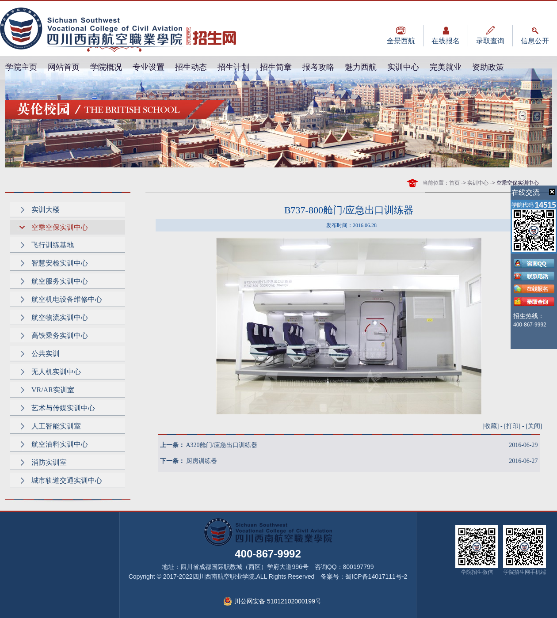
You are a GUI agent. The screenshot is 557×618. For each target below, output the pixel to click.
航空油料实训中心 (59, 444)
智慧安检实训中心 (59, 263)
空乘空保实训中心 (59, 227)
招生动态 (191, 67)
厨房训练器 (201, 461)
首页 (454, 183)
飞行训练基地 (52, 245)
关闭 (534, 426)
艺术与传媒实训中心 (63, 408)
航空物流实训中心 (59, 317)
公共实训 (45, 353)
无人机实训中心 (56, 371)
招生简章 (276, 67)
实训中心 (403, 67)
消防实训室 (49, 462)
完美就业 (446, 67)
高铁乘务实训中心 (59, 335)
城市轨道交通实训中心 (66, 480)
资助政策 (488, 67)
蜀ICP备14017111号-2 (376, 576)
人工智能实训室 (56, 426)
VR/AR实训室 (52, 390)
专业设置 (148, 67)
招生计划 (233, 67)
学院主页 (21, 67)
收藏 (491, 426)
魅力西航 (361, 67)
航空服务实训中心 (59, 281)
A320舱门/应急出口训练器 (221, 445)
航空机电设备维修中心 (66, 299)
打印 (512, 426)
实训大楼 (45, 209)
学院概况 (106, 67)
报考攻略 (318, 67)
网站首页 (64, 67)
